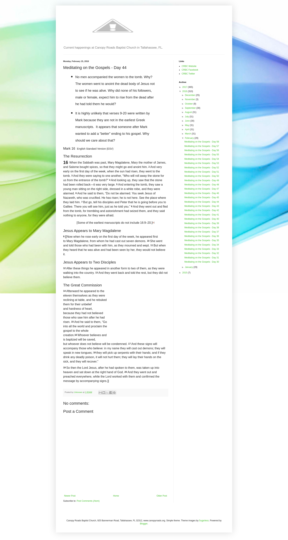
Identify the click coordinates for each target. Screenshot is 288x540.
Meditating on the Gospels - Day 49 (201, 180)
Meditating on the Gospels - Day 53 (201, 163)
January (189, 267)
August (188, 112)
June (187, 121)
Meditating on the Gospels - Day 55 (201, 154)
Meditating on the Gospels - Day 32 (201, 253)
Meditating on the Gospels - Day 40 (201, 219)
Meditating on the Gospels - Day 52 (201, 167)
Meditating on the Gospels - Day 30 (201, 262)
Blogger (143, 523)
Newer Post (69, 496)
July (187, 116)
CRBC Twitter (188, 73)
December (190, 95)
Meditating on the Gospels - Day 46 (201, 193)
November (190, 99)
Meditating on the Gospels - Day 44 (201, 202)
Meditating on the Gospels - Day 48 (201, 184)
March (188, 133)
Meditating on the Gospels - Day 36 (201, 236)
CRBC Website (189, 66)
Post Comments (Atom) (88, 501)
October (189, 103)
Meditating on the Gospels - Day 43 (201, 206)
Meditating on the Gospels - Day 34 (201, 245)
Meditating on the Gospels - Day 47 (201, 189)
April (187, 129)
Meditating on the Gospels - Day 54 (201, 159)
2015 (185, 272)
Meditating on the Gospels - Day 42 (201, 210)
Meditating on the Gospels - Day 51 (201, 172)
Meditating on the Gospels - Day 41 (201, 214)
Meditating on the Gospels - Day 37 (201, 231)
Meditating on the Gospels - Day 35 (201, 240)
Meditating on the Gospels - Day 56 (201, 150)
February (189, 138)
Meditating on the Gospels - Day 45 (201, 197)
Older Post (161, 496)
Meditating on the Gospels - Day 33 (201, 249)
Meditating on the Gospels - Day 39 (201, 223)
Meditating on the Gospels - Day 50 (201, 176)
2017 (185, 87)
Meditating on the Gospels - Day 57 (201, 146)
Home (116, 496)
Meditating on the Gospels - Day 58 (201, 141)
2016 (185, 91)
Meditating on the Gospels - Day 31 (201, 257)
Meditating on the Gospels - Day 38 (201, 227)
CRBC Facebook (190, 70)
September (190, 108)
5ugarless (204, 520)
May (187, 125)
